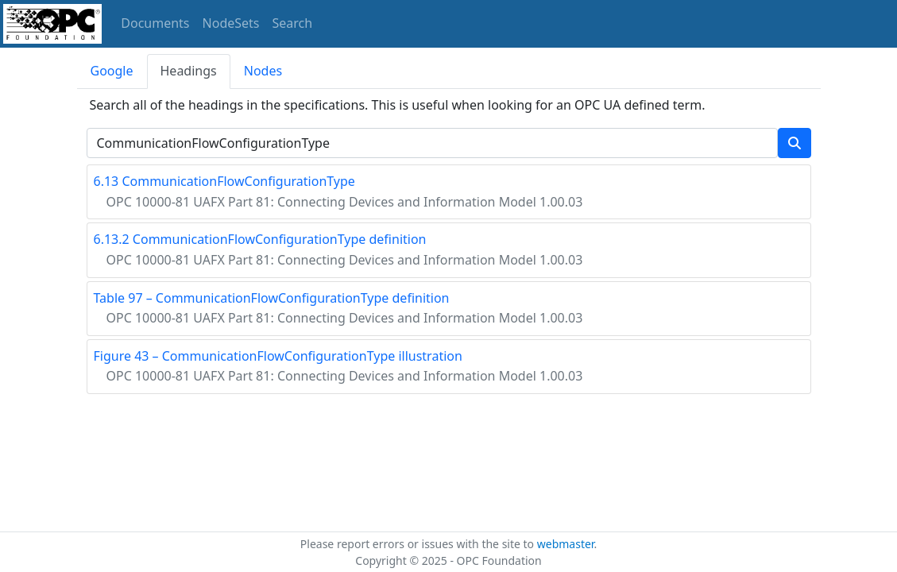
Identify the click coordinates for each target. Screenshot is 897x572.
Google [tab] (112, 70)
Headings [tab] (188, 70)
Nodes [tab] (263, 70)
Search (293, 23)
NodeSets (231, 23)
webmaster (565, 543)
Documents (155, 23)
